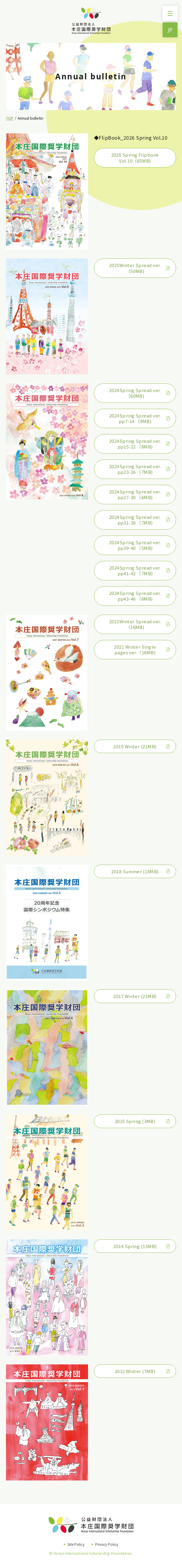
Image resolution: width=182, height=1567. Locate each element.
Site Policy (75, 1544)
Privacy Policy (106, 1544)
